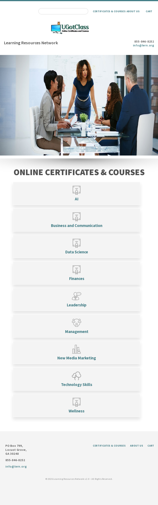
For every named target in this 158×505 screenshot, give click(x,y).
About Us (133, 11)
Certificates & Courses (109, 11)
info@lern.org (143, 45)
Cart (149, 11)
